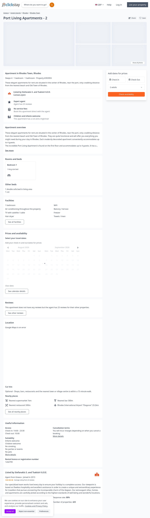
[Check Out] (136, 80)
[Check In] (116, 80)
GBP (99, 4)
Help (109, 4)
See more (9, 150)
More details (10, 454)
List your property (137, 4)
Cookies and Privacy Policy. (36, 506)
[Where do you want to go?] (35, 5)
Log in (119, 4)
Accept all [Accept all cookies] (10, 511)
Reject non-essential (26, 511)
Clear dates (9, 286)
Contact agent (20, 95)
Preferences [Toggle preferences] (43, 511)
